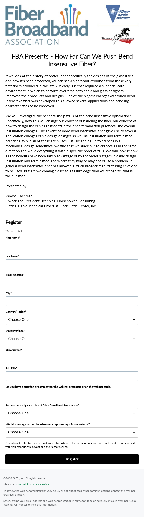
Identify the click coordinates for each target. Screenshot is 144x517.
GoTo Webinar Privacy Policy (32, 484)
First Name (12, 237)
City (8, 293)
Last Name (12, 256)
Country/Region (15, 311)
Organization (13, 350)
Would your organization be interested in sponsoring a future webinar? (48, 424)
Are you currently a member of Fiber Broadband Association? (42, 405)
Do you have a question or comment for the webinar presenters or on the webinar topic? (58, 386)
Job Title (11, 368)
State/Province (14, 330)
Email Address (14, 274)
